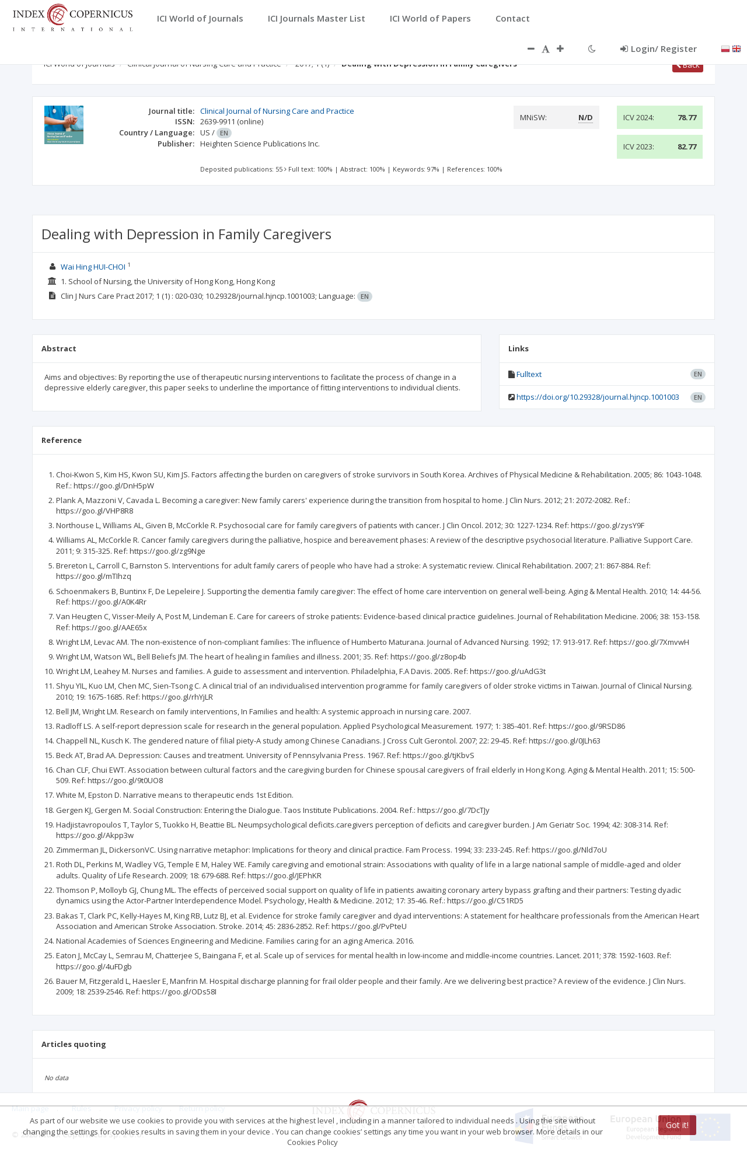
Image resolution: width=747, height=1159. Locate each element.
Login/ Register (658, 48)
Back (688, 65)
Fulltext (529, 374)
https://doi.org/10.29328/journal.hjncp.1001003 (597, 397)
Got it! (677, 1124)
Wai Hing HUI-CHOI (93, 266)
